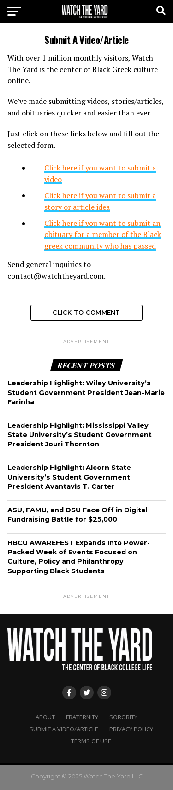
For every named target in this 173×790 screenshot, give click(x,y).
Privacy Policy (131, 729)
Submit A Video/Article (64, 729)
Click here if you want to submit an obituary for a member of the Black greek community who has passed (102, 234)
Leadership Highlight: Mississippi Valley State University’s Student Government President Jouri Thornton (79, 434)
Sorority (123, 717)
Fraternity (82, 717)
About (45, 717)
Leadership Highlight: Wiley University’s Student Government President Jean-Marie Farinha (86, 392)
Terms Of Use (91, 741)
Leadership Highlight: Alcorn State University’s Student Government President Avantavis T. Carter (69, 476)
